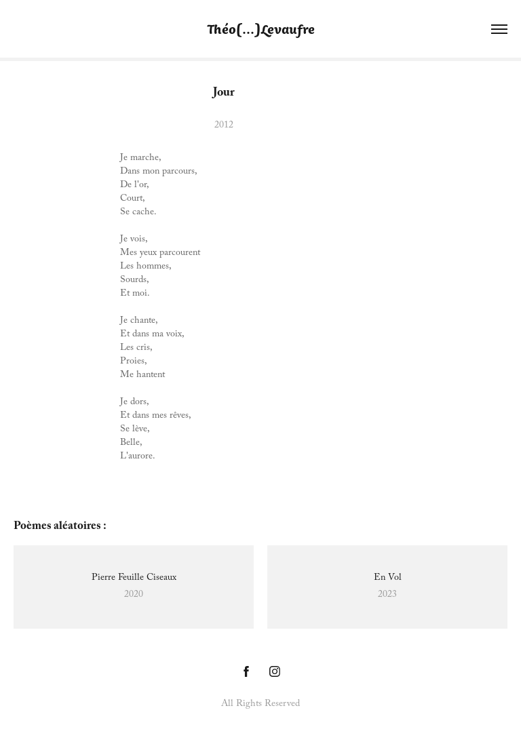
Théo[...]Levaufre (261, 28)
